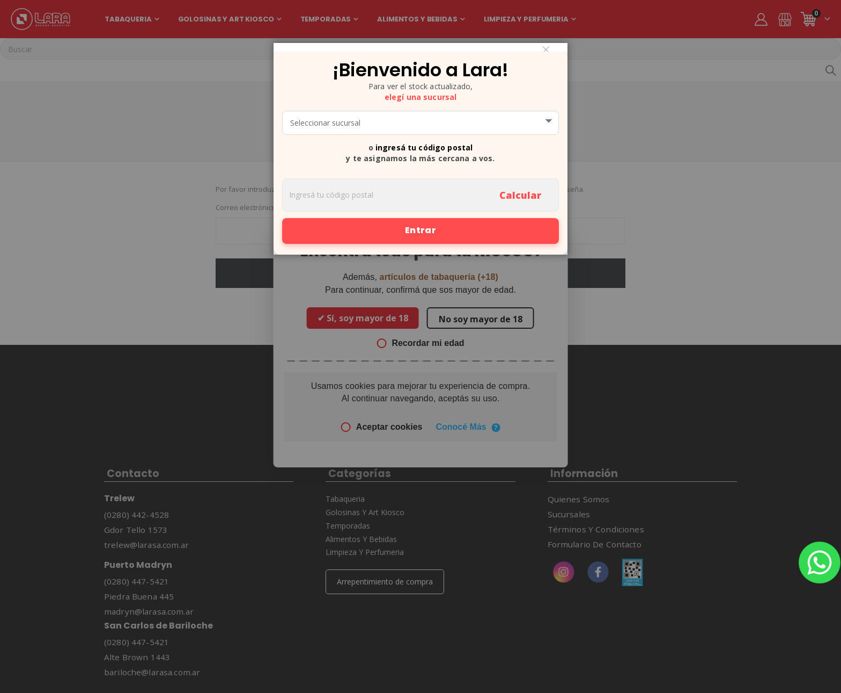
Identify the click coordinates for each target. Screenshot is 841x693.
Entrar (420, 230)
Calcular (520, 195)
